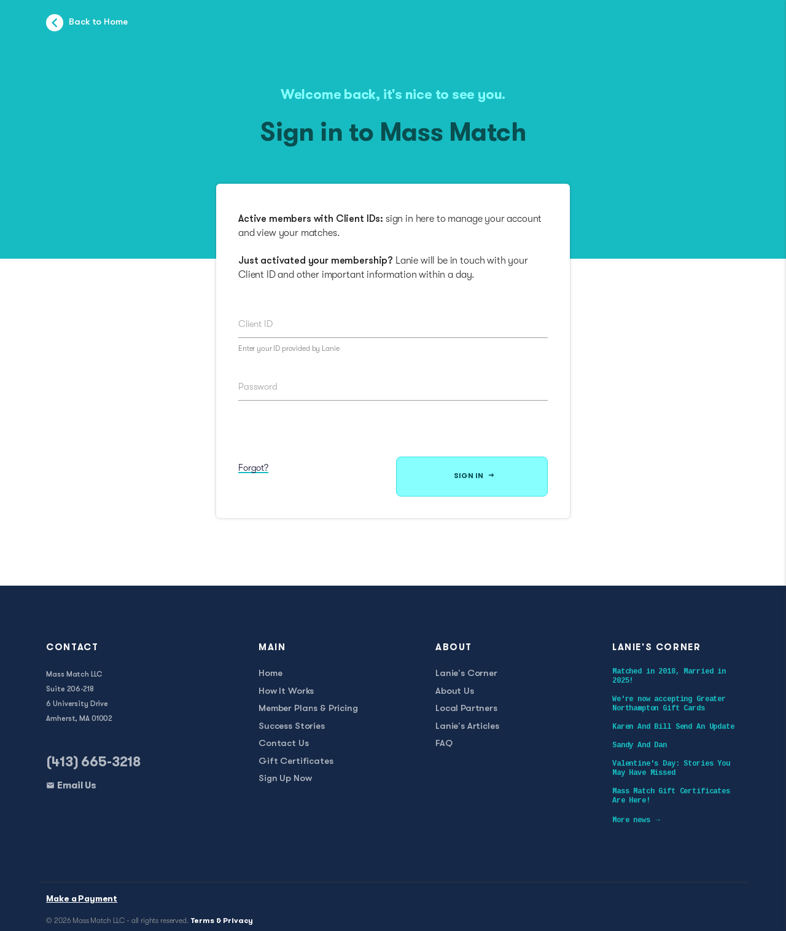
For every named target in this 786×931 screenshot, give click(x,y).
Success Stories (292, 726)
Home (270, 673)
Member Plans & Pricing (308, 708)
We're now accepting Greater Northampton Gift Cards (669, 704)
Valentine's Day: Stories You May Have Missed (671, 768)
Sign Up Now (285, 779)
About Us (454, 691)
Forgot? (253, 467)
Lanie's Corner (466, 673)
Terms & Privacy (222, 921)
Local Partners (466, 708)
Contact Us (284, 743)
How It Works (286, 691)
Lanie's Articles (467, 726)
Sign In (474, 476)
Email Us (76, 786)
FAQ (444, 743)
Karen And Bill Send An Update (673, 727)
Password (258, 386)
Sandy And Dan (639, 745)
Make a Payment (81, 899)
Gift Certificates (296, 761)
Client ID (255, 323)
